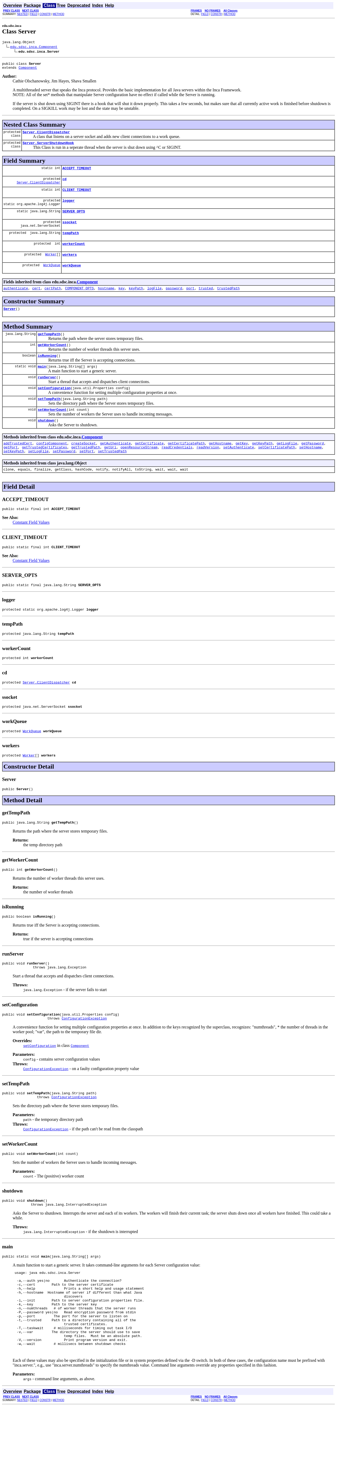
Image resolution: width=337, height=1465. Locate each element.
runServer (47, 394)
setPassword (64, 474)
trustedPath (228, 300)
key (121, 300)
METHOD (58, 14)
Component (27, 69)
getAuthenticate (115, 464)
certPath (52, 300)
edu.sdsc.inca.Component (33, 47)
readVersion (207, 469)
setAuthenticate (238, 469)
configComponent (51, 464)
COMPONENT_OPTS (79, 300)
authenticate (15, 300)
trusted (206, 300)
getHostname (220, 464)
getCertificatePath (186, 464)
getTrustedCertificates (44, 469)
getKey (242, 464)
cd (64, 184)
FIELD (33, 14)
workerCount (73, 253)
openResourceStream (139, 469)
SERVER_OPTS (73, 219)
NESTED (22, 14)
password (174, 300)
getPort (10, 469)
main (42, 382)
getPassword (312, 464)
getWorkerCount (52, 359)
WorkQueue (51, 277)
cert (36, 300)
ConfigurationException (84, 1056)
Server (9, 322)
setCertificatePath (276, 469)
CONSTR (45, 14)
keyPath (136, 300)
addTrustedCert (17, 464)
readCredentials (177, 469)
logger (68, 207)
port (190, 300)
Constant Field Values (31, 547)
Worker (50, 265)
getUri (110, 469)
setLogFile (38, 474)
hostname (106, 300)
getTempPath (49, 348)
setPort (87, 474)
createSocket (83, 464)
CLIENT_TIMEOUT (76, 196)
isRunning (47, 371)
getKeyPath (262, 464)
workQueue (71, 277)
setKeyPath (13, 474)
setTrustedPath (112, 474)
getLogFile (287, 464)
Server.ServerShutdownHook (48, 146)
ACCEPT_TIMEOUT (76, 172)
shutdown (46, 440)
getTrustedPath (85, 469)
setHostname (310, 469)
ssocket (69, 230)
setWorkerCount (52, 429)
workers (69, 265)
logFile (154, 300)
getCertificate (149, 464)
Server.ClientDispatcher (46, 135)
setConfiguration (54, 406)
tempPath (70, 242)
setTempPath (49, 417)
